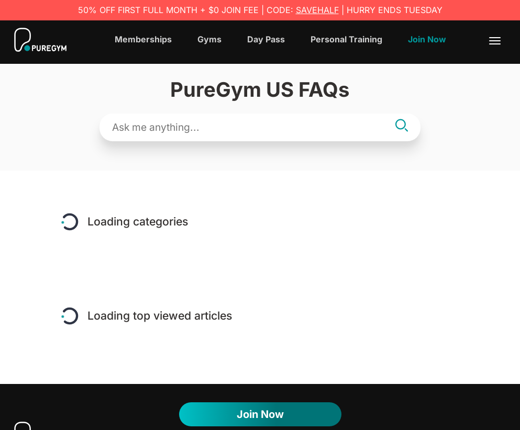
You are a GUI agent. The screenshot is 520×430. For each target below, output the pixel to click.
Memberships (143, 39)
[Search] (401, 127)
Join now (260, 414)
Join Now (427, 39)
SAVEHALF (317, 10)
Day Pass (266, 39)
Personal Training (346, 39)
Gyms (209, 39)
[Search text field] (250, 128)
